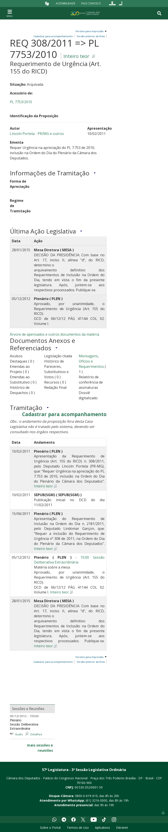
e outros (57, 133)
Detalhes (36, 734)
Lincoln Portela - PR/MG (30, 133)
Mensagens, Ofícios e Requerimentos (91, 361)
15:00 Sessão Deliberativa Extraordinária (69, 560)
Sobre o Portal (50, 827)
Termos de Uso (78, 827)
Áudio (19, 734)
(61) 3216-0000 (96, 800)
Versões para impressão (89, 31)
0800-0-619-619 (86, 796)
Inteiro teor (76, 56)
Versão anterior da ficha (90, 661)
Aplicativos (102, 827)
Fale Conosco (91, 3)
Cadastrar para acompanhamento (64, 414)
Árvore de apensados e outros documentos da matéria (54, 334)
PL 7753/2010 (21, 101)
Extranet (122, 827)
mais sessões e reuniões (40, 748)
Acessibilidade (65, 3)
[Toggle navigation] (10, 13)
